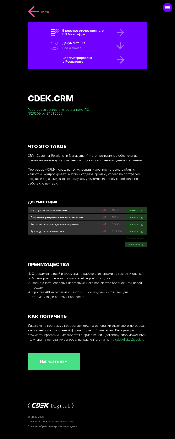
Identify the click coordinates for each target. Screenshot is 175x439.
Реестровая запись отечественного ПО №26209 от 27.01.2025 (58, 111)
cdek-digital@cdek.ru (129, 339)
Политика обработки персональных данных (53, 426)
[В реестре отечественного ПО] (89, 59)
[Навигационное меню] (167, 7)
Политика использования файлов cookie (51, 421)
